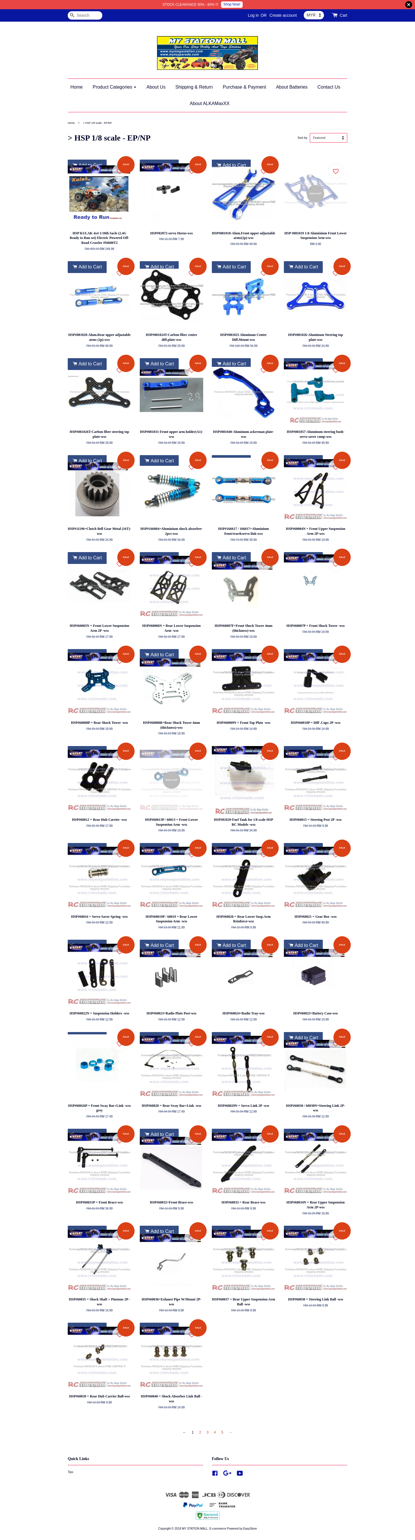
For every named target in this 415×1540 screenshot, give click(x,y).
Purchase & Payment (244, 87)
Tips (70, 1472)
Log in (253, 15)
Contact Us (329, 87)
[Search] (85, 15)
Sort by (302, 137)
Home (76, 87)
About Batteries (292, 87)
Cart (343, 15)
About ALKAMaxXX (210, 103)
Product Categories (114, 87)
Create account (283, 15)
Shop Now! (231, 4)
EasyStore (250, 1528)
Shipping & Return (194, 87)
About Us (155, 87)
